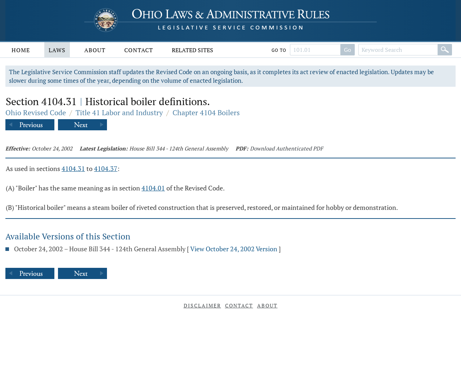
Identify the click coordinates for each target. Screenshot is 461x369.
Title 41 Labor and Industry (119, 112)
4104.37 (105, 168)
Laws (57, 50)
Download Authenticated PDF (286, 148)
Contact (138, 50)
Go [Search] (347, 50)
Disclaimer (202, 305)
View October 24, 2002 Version (233, 248)
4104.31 (73, 168)
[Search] (445, 49)
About (95, 50)
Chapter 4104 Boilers (206, 112)
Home (21, 50)
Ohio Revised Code (35, 112)
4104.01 (153, 188)
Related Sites (192, 50)
